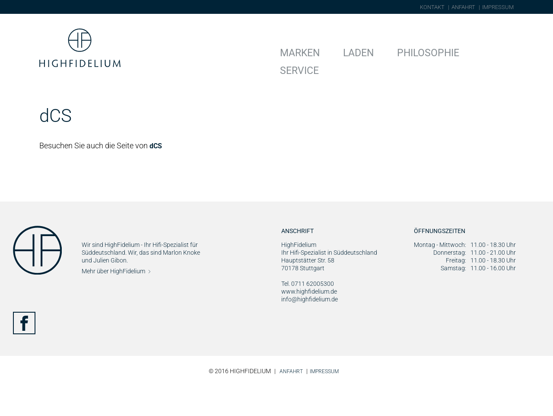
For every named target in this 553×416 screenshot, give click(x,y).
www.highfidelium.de (309, 322)
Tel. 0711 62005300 (307, 314)
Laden (390, 51)
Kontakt (432, 7)
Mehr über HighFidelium (113, 301)
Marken (345, 51)
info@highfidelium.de (309, 329)
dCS (156, 176)
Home (48, 95)
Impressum (498, 7)
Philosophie (443, 51)
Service (498, 51)
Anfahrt (463, 7)
